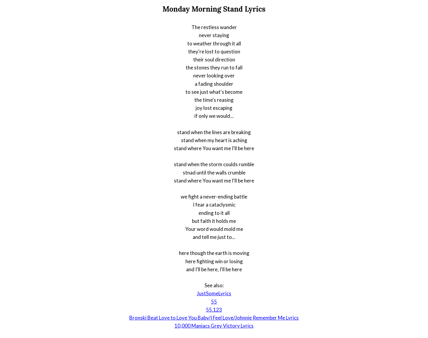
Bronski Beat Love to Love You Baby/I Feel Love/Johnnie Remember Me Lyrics (214, 318)
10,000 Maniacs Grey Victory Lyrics (214, 326)
